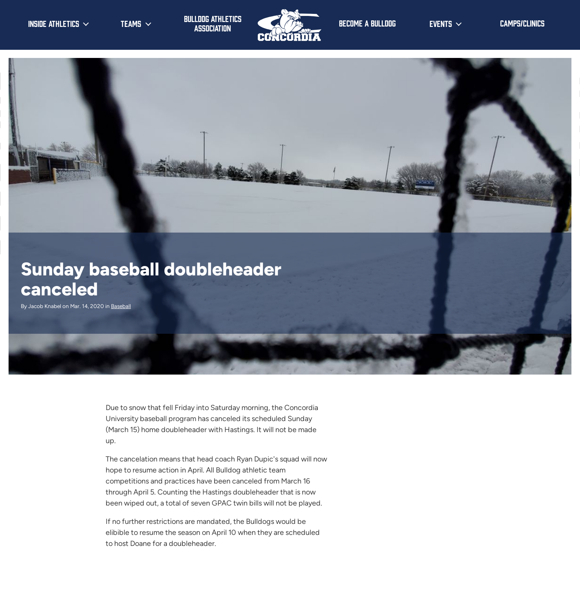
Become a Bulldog (367, 23)
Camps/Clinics (522, 23)
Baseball (121, 306)
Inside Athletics (53, 23)
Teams (131, 23)
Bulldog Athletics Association (212, 23)
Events (440, 23)
